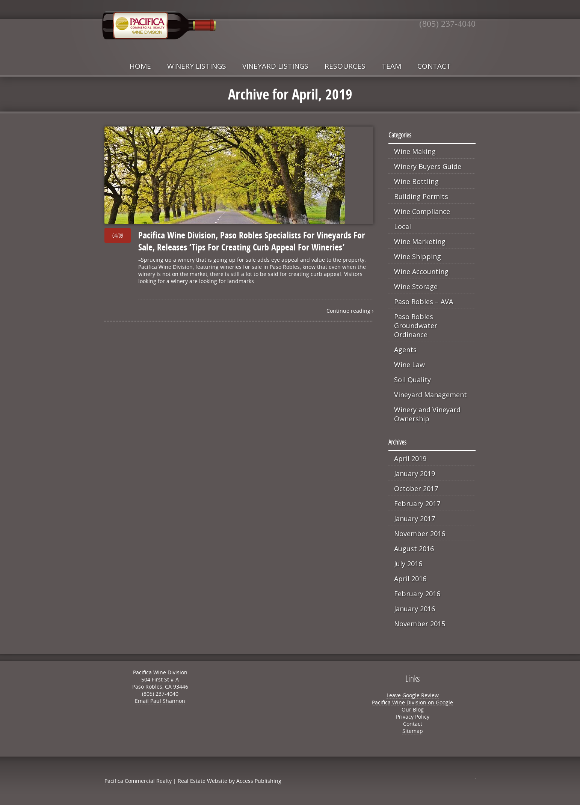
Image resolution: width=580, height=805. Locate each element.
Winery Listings (196, 66)
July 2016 (408, 563)
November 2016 (419, 533)
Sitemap (412, 730)
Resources (345, 66)
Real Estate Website (202, 780)
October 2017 (416, 488)
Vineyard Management (430, 394)
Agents (405, 349)
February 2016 (417, 593)
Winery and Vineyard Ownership (427, 414)
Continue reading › (349, 310)
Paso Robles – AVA (423, 301)
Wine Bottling (416, 181)
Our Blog (413, 709)
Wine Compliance (422, 211)
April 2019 (410, 458)
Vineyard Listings (275, 66)
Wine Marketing (420, 241)
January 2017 (414, 518)
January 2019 (414, 473)
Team (391, 66)
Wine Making (415, 151)
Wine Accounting (421, 271)
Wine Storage (416, 286)
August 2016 (414, 548)
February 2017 (417, 503)
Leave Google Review (413, 695)
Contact (434, 66)
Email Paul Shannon (160, 700)
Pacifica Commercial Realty (138, 780)
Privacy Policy (412, 716)
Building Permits (421, 196)
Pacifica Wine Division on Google (412, 702)
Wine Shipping (417, 256)
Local (402, 226)
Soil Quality (412, 379)
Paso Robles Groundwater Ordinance (415, 325)
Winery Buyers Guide (427, 166)
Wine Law (409, 364)
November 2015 (419, 623)
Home (140, 66)
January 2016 (414, 608)
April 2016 (410, 578)
